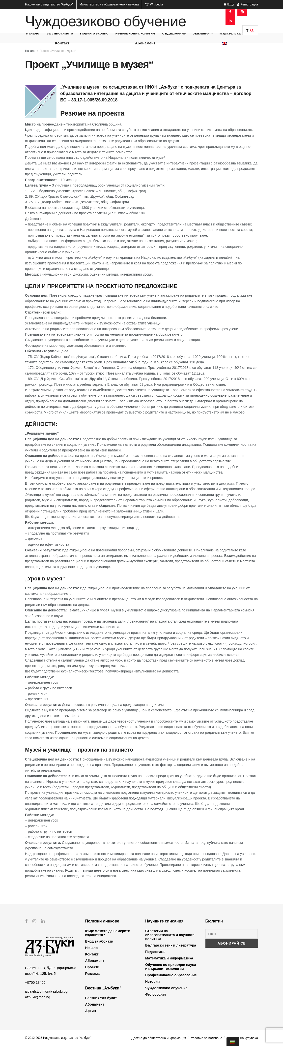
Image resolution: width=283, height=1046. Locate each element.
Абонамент (145, 43)
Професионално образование (171, 975)
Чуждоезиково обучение (105, 21)
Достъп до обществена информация (158, 1038)
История (152, 981)
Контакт (62, 43)
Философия (155, 994)
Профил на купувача (242, 1038)
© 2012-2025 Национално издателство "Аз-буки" (58, 1038)
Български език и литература (170, 945)
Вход (229, 4)
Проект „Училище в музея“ (58, 51)
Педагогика (155, 952)
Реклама (92, 974)
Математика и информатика (169, 958)
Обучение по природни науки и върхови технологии (170, 967)
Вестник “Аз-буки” (101, 998)
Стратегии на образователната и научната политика (170, 935)
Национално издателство (49, 4)
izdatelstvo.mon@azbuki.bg (46, 991)
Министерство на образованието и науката (109, 4)
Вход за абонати (99, 941)
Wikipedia (154, 4)
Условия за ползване (206, 1038)
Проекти (92, 967)
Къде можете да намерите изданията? (107, 933)
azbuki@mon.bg (37, 997)
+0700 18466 (35, 982)
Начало (30, 51)
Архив (90, 1011)
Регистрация (247, 4)
